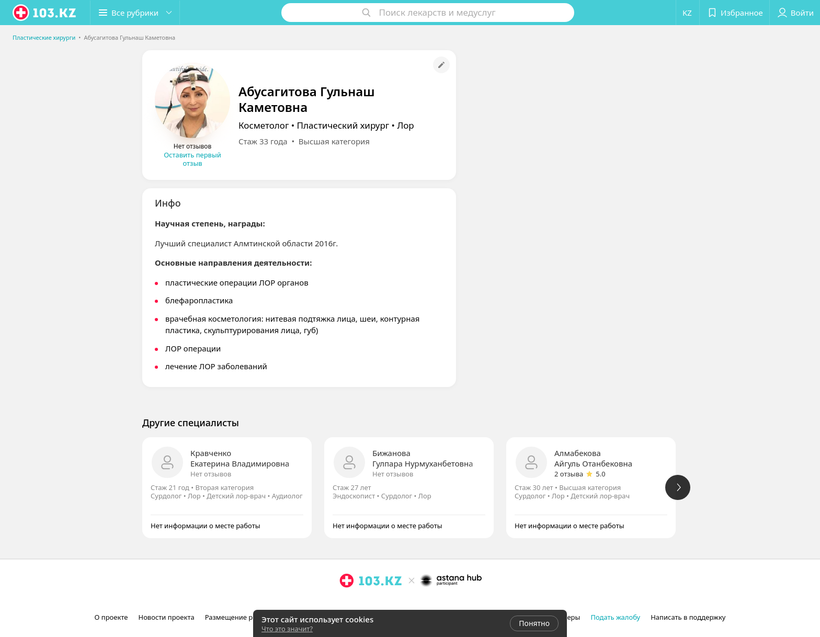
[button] (135, 13)
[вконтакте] (376, 603)
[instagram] (346, 603)
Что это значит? (287, 628)
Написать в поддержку (688, 617)
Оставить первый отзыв (192, 159)
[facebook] (361, 603)
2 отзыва (568, 474)
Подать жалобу (615, 617)
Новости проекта (166, 617)
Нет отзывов (210, 474)
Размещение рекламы (241, 617)
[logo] (45, 12)
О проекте (111, 617)
